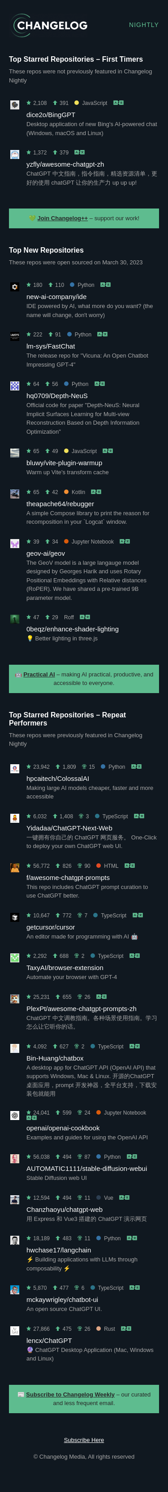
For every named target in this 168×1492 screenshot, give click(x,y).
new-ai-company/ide (56, 296)
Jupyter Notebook (89, 542)
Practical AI (39, 674)
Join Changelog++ (63, 218)
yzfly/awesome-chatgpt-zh (65, 164)
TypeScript (111, 816)
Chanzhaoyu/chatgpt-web (64, 1209)
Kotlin (74, 492)
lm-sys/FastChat (50, 346)
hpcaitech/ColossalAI (57, 778)
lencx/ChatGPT (49, 1340)
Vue (104, 1198)
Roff (69, 617)
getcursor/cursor (50, 927)
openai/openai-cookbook (62, 1128)
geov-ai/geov (45, 553)
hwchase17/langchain (58, 1250)
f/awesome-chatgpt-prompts (68, 877)
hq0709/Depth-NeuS (57, 395)
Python (82, 285)
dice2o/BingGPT (50, 114)
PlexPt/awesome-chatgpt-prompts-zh (81, 1008)
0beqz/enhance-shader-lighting (72, 629)
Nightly (144, 24)
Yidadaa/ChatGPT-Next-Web (69, 828)
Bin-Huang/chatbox (55, 1058)
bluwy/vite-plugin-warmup (64, 463)
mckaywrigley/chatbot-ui (62, 1299)
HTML (107, 866)
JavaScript (90, 103)
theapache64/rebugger (60, 504)
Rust (105, 1329)
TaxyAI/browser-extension (64, 967)
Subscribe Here (84, 1440)
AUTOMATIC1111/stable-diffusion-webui (86, 1168)
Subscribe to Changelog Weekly (70, 1394)
